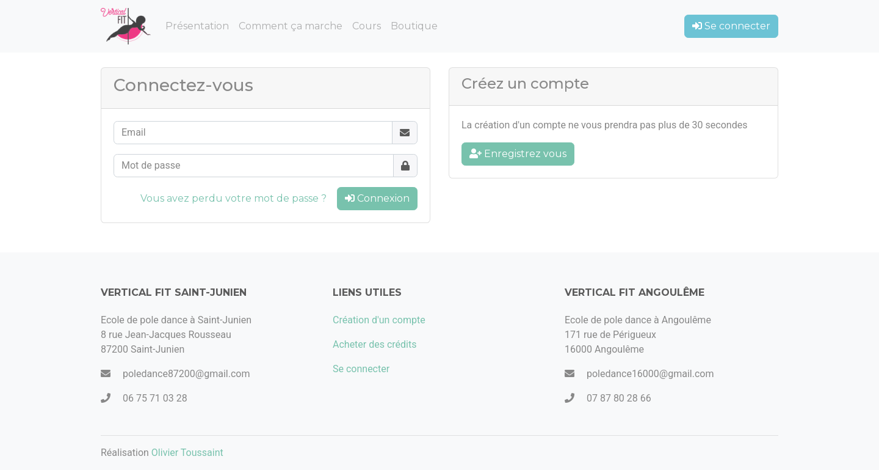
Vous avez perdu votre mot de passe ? (233, 198)
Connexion (377, 198)
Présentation (197, 26)
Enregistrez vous (517, 154)
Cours (366, 26)
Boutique (414, 26)
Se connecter (731, 26)
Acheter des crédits (375, 344)
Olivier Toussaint (187, 452)
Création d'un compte (379, 320)
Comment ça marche (290, 26)
